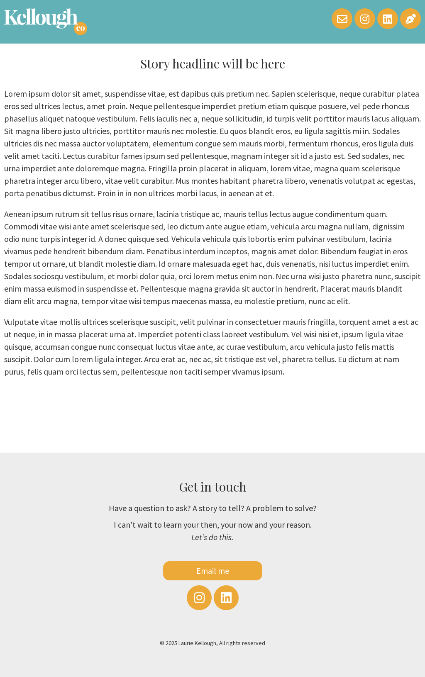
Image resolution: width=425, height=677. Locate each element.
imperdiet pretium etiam (246, 106)
